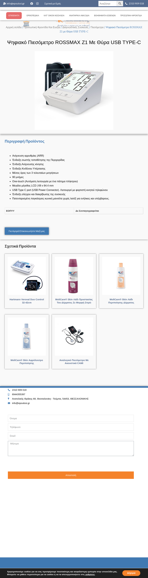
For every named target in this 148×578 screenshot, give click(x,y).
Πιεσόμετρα (97, 27)
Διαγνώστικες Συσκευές (75, 27)
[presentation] (32, 464)
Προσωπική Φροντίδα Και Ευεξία (42, 27)
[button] (27, 231)
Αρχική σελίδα (13, 27)
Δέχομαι (131, 573)
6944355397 (18, 394)
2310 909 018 (136, 3)
